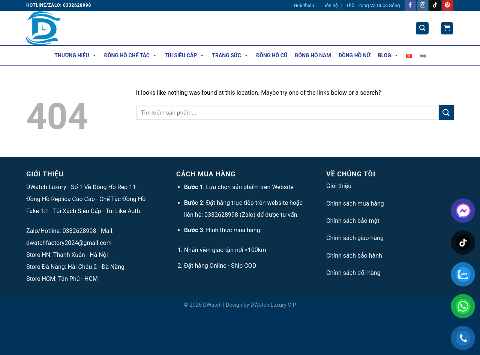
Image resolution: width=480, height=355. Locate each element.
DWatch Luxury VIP (273, 305)
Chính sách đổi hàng (353, 272)
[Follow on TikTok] (435, 5)
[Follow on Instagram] (422, 5)
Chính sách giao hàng (355, 238)
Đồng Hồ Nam (313, 55)
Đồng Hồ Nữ (354, 55)
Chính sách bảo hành (354, 255)
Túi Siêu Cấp (184, 55)
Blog (388, 55)
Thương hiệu (75, 55)
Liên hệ (330, 5)
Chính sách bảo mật (353, 220)
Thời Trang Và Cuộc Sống (373, 5)
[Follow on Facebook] (410, 5)
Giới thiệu (304, 5)
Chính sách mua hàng (355, 203)
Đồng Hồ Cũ (271, 55)
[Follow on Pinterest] (447, 5)
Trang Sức (230, 55)
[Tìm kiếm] (422, 28)
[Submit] (446, 112)
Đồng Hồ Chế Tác (130, 55)
